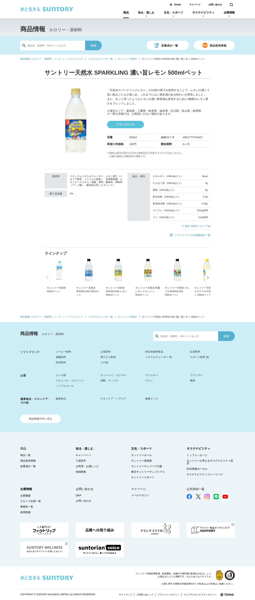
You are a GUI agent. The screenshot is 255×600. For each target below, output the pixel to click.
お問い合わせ (215, 4)
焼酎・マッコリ (109, 380)
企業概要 (25, 495)
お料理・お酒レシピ (87, 466)
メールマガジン (140, 495)
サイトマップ (125, 594)
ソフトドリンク (74, 58)
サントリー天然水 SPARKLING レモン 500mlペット (116, 291)
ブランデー (196, 375)
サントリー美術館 (141, 460)
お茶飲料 (105, 351)
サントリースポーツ (142, 477)
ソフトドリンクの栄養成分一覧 (192, 235)
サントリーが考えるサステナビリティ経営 (210, 462)
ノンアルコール (65, 385)
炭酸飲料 (61, 357)
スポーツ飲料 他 (199, 357)
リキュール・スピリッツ (70, 380)
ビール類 (61, 375)
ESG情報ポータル (197, 468)
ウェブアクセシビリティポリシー (200, 594)
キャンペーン (83, 455)
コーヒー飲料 (63, 351)
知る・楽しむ (146, 12)
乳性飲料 (61, 362)
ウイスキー (151, 375)
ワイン (149, 380)
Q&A (78, 495)
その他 (104, 362)
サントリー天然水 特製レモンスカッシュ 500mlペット (147, 291)
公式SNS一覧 (196, 489)
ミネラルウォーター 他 (100, 58)
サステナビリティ (203, 12)
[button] (207, 288)
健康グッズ (151, 398)
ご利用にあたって (145, 594)
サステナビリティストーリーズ (205, 474)
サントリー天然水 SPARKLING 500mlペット (87, 291)
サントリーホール (141, 455)
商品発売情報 (218, 45)
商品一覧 (25, 455)
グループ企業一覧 (30, 501)
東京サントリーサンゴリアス (148, 471)
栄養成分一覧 (169, 45)
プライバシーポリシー (169, 594)
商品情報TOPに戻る (40, 418)
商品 (126, 12)
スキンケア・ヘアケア (113, 398)
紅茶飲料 (195, 351)
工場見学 (81, 460)
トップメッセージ (197, 455)
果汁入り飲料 (108, 357)
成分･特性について (196, 226)
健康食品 (61, 398)
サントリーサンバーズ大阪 (146, 466)
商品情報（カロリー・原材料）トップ (40, 58)
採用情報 (25, 512)
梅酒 (192, 380)
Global (177, 4)
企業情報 (229, 12)
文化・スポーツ (173, 12)
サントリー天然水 (127, 58)
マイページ (194, 4)
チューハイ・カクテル (113, 375)
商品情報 (32, 29)
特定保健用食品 (154, 351)
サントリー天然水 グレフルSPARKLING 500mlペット (177, 291)
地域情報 (81, 471)
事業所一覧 (26, 506)
